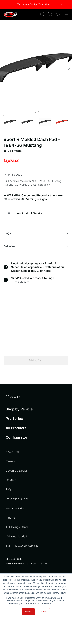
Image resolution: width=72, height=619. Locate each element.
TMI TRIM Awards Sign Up (22, 546)
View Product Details (24, 213)
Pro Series (14, 419)
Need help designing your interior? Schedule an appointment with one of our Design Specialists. (38, 267)
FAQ (8, 489)
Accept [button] (28, 612)
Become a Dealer (16, 470)
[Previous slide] (3, 68)
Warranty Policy (15, 508)
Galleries (36, 246)
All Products (16, 428)
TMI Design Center (17, 527)
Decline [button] (43, 612)
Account (13, 396)
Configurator (16, 437)
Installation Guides (17, 499)
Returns (10, 517)
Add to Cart (36, 360)
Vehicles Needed (16, 536)
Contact (11, 480)
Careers (11, 461)
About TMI (12, 452)
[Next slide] (69, 68)
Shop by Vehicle (19, 409)
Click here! (44, 270)
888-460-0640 (14, 559)
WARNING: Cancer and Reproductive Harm (36, 197)
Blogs (36, 233)
